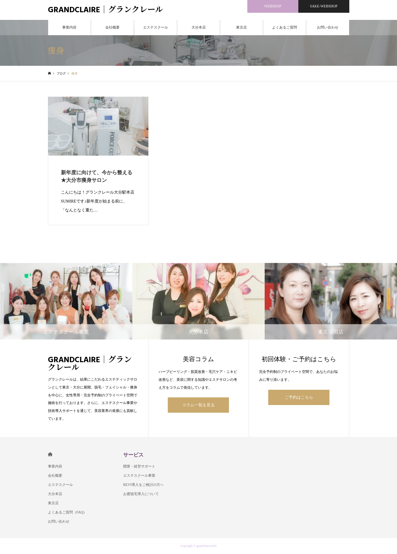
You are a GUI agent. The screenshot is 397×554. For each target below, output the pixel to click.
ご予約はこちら (299, 398)
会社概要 (112, 28)
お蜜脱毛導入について (141, 494)
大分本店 (198, 28)
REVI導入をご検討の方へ (143, 485)
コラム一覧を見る (198, 405)
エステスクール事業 (139, 476)
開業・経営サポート (139, 467)
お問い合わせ (327, 28)
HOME (50, 455)
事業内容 (69, 28)
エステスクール (155, 28)
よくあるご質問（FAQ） (284, 31)
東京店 (241, 28)
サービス (133, 455)
